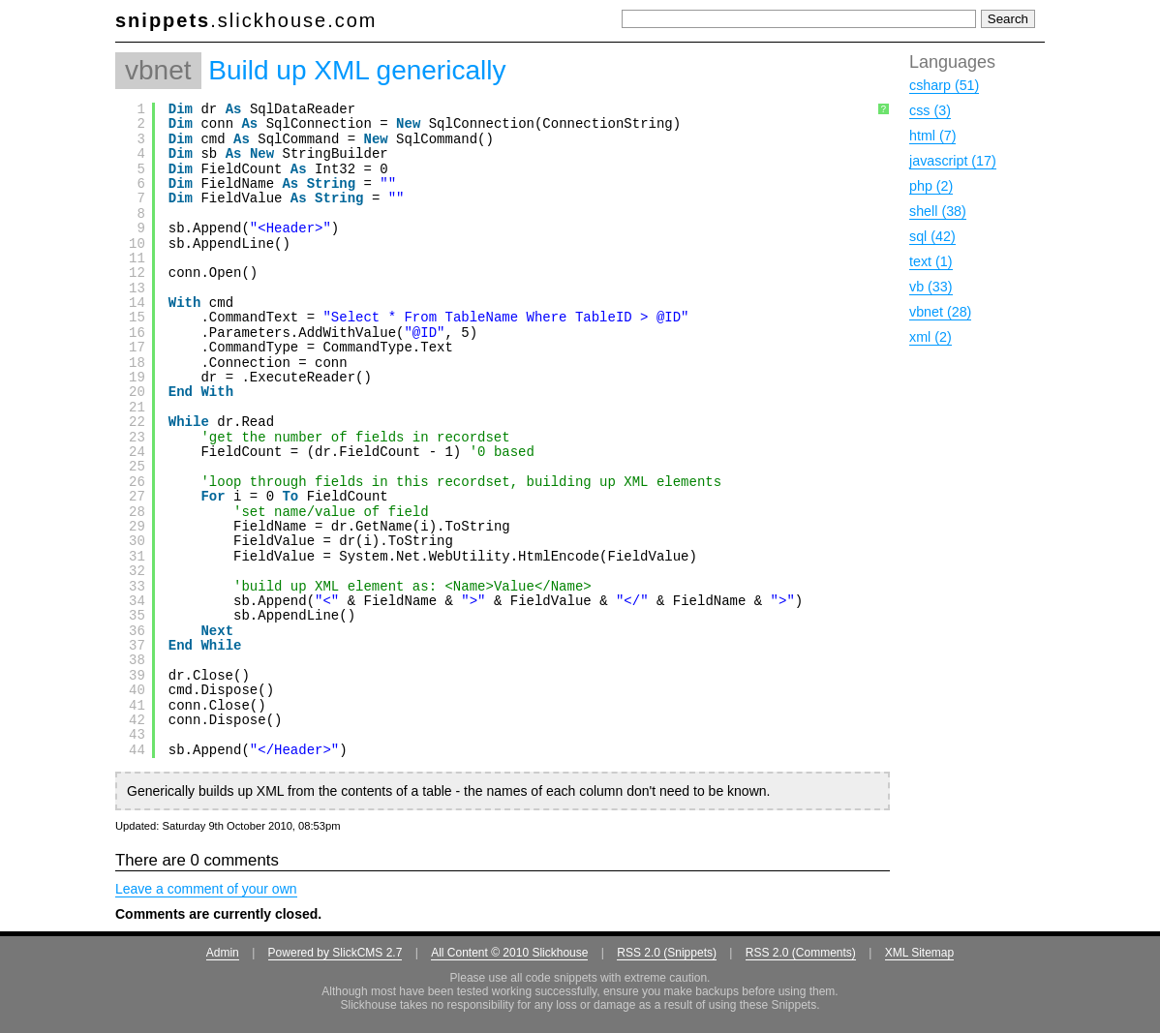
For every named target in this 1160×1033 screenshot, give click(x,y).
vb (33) (931, 286)
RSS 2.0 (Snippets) (667, 952)
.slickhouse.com (246, 20)
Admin (222, 952)
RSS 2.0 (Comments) (801, 952)
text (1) (931, 261)
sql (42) (932, 236)
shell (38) (937, 211)
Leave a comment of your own (206, 888)
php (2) (931, 186)
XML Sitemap (920, 952)
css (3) (930, 110)
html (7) (932, 135)
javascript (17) (952, 160)
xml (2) (930, 337)
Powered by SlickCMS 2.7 (335, 952)
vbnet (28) (940, 311)
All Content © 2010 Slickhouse (509, 952)
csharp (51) (944, 85)
